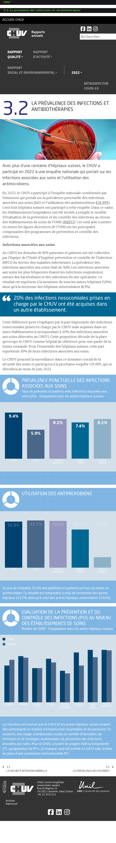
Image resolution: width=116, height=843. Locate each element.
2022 (76, 74)
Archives (10, 802)
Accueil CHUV (13, 21)
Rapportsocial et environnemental (31, 72)
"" (6, 2)
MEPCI (69, 223)
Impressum (12, 805)
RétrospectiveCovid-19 (96, 88)
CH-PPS (102, 204)
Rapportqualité (15, 56)
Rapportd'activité (41, 56)
